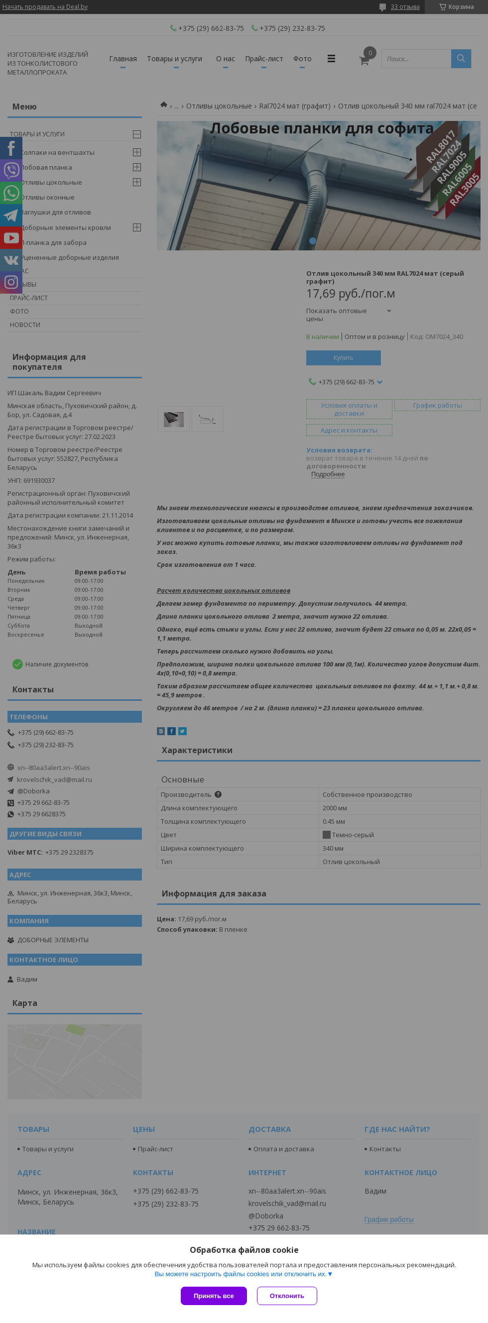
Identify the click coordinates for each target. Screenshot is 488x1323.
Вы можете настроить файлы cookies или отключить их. (240, 1274)
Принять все (214, 1296)
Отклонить (287, 1296)
